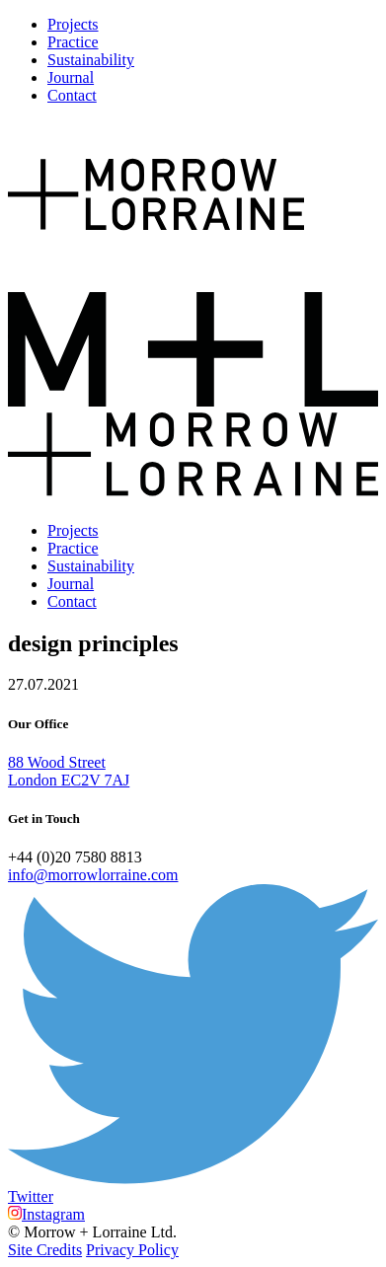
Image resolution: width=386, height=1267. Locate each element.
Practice (73, 42)
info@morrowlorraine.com (93, 874)
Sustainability (90, 59)
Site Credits (45, 1249)
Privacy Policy (132, 1249)
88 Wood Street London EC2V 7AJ (68, 771)
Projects (73, 24)
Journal (70, 77)
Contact (72, 95)
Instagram (46, 1214)
